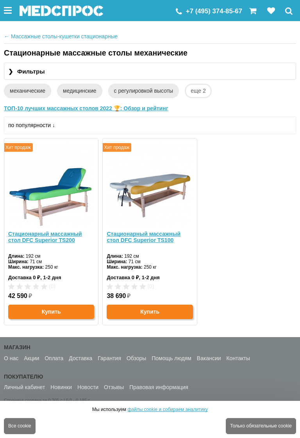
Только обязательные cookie (261, 426)
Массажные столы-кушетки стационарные (61, 36)
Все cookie (19, 426)
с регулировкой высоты (143, 91)
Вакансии (209, 358)
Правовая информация (158, 387)
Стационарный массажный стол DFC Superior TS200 (45, 237)
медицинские (79, 91)
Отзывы (114, 387)
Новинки (61, 387)
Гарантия (109, 358)
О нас (11, 358)
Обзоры (136, 358)
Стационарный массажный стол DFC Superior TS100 (143, 237)
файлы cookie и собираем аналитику (167, 409)
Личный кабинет (24, 387)
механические (27, 91)
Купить (51, 312)
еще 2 (198, 91)
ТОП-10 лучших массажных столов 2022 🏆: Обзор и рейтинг (86, 108)
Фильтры (26, 72)
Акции (31, 358)
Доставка (80, 358)
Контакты (238, 358)
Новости (87, 387)
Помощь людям (171, 358)
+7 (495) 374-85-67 (214, 11)
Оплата (54, 358)
